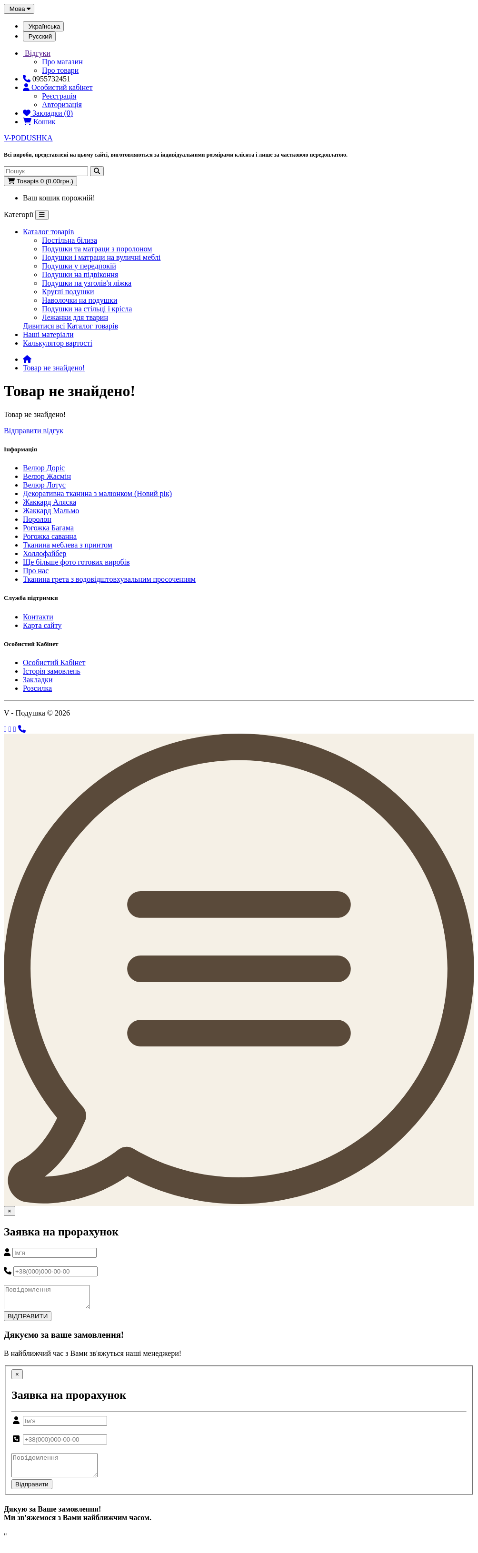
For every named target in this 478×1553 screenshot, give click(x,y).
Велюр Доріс (44, 468)
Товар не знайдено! (54, 368)
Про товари (60, 70)
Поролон (37, 519)
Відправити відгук (33, 431)
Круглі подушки (68, 292)
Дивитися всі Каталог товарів (70, 326)
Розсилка (37, 688)
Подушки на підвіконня (80, 274)
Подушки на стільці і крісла (87, 309)
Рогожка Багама (48, 528)
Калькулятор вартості (57, 343)
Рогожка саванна (50, 536)
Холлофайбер (44, 553)
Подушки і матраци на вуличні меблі (101, 257)
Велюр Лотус (44, 485)
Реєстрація (59, 96)
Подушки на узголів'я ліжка (86, 283)
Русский (39, 36)
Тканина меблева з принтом (67, 545)
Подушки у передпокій (79, 266)
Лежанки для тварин (75, 317)
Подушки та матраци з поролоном (97, 249)
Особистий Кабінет (54, 662)
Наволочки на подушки (79, 300)
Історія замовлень (51, 671)
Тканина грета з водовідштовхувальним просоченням (109, 579)
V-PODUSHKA (28, 138)
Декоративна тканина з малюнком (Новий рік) (97, 493)
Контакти (38, 617)
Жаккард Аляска (49, 502)
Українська (43, 26)
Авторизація (62, 104)
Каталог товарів (48, 232)
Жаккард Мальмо (51, 511)
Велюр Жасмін (47, 476)
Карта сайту (42, 625)
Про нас (36, 571)
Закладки (37, 680)
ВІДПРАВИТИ (28, 1320)
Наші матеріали (48, 334)
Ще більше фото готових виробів (76, 562)
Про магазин (62, 62)
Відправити (32, 1492)
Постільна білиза (69, 240)
